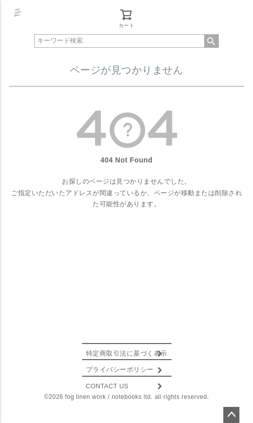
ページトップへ (231, 415)
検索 (211, 41)
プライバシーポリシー (120, 369)
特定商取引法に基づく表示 (126, 353)
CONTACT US (107, 386)
